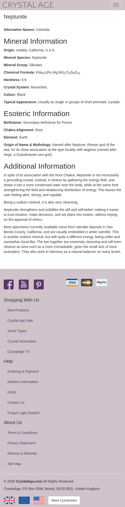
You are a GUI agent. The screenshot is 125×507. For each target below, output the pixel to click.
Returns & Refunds (22, 453)
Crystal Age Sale (20, 321)
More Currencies (64, 500)
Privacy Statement (21, 443)
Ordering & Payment (23, 371)
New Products (18, 310)
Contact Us (15, 403)
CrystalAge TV (18, 352)
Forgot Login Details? (23, 413)
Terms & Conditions (22, 433)
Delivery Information (22, 382)
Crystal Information (21, 341)
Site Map (14, 464)
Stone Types (17, 331)
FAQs (11, 392)
